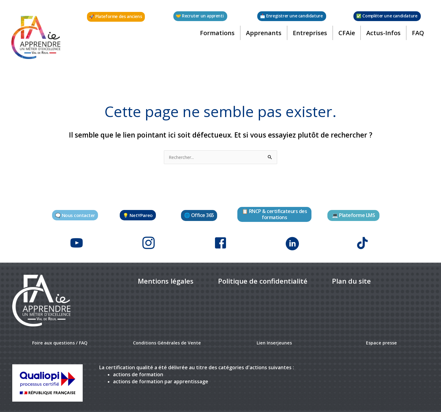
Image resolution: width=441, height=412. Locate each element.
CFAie (345, 35)
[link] (166, 279)
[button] (116, 16)
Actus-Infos (382, 35)
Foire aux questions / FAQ (60, 340)
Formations (216, 35)
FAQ (417, 35)
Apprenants (263, 35)
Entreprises (309, 35)
